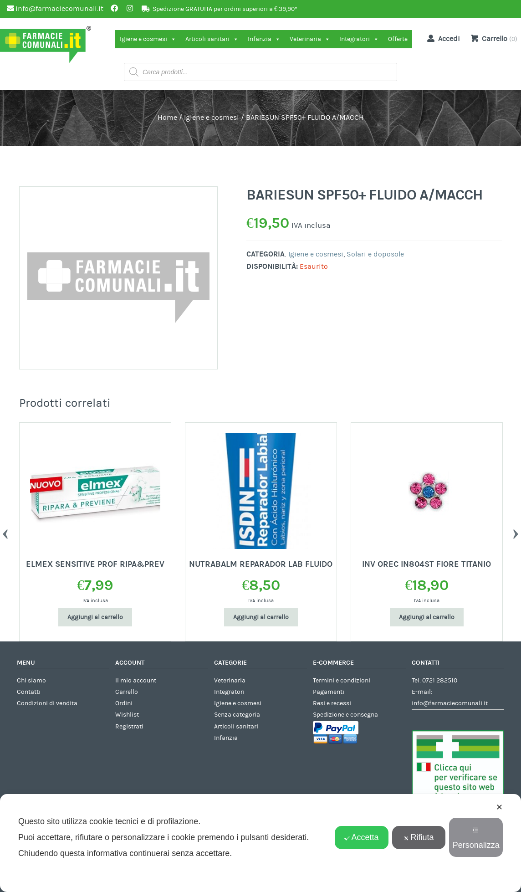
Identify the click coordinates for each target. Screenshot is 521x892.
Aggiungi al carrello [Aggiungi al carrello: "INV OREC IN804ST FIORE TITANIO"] (427, 617)
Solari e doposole (375, 254)
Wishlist (127, 714)
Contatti (29, 692)
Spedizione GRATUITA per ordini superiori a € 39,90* (225, 9)
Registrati (129, 726)
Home (167, 117)
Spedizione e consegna (345, 714)
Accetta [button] (361, 837)
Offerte (398, 39)
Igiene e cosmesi (148, 39)
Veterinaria (310, 39)
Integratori (359, 39)
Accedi (442, 38)
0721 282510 (439, 680)
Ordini (124, 703)
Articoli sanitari (212, 39)
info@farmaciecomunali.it (450, 703)
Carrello (126, 692)
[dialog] (260, 843)
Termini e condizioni (341, 680)
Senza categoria (237, 714)
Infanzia (264, 39)
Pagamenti (328, 692)
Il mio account (135, 680)
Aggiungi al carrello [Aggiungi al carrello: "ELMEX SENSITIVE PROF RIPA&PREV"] (95, 617)
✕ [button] (499, 807)
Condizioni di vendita (47, 703)
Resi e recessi (332, 703)
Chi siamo (31, 680)
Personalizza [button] (476, 838)
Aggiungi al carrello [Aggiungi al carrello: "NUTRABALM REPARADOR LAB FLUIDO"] (261, 617)
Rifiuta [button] (419, 837)
